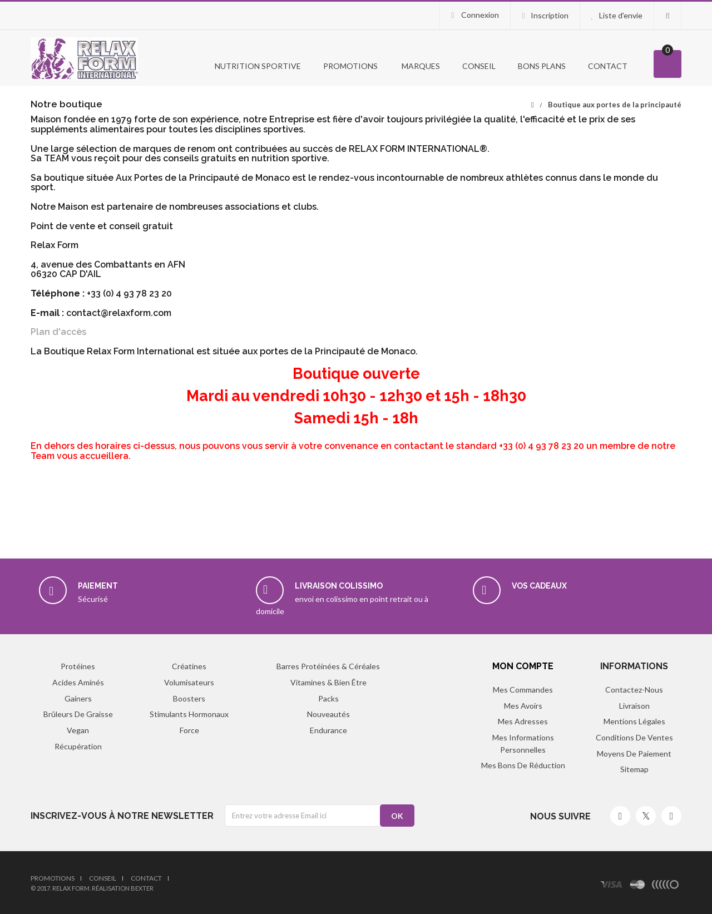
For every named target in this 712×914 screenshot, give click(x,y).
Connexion (479, 14)
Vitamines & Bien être (328, 682)
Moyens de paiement (634, 753)
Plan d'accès (58, 332)
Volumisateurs (189, 682)
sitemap (634, 769)
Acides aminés (78, 682)
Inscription (549, 15)
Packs (328, 698)
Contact (607, 66)
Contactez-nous (634, 689)
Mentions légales (634, 721)
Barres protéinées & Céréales (328, 666)
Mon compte (522, 666)
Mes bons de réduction (523, 765)
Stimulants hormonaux (189, 714)
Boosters (189, 698)
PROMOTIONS (350, 66)
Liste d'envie (620, 15)
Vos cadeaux (539, 585)
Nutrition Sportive (257, 66)
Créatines (189, 666)
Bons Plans (542, 66)
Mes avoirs (523, 705)
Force (189, 730)
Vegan (78, 730)
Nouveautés (328, 714)
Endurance (328, 730)
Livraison (634, 705)
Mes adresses (523, 721)
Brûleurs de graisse (78, 714)
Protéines (78, 666)
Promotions (53, 878)
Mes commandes (523, 689)
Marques (420, 66)
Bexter (142, 888)
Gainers (78, 698)
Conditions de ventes (634, 737)
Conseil (479, 66)
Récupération (78, 746)
